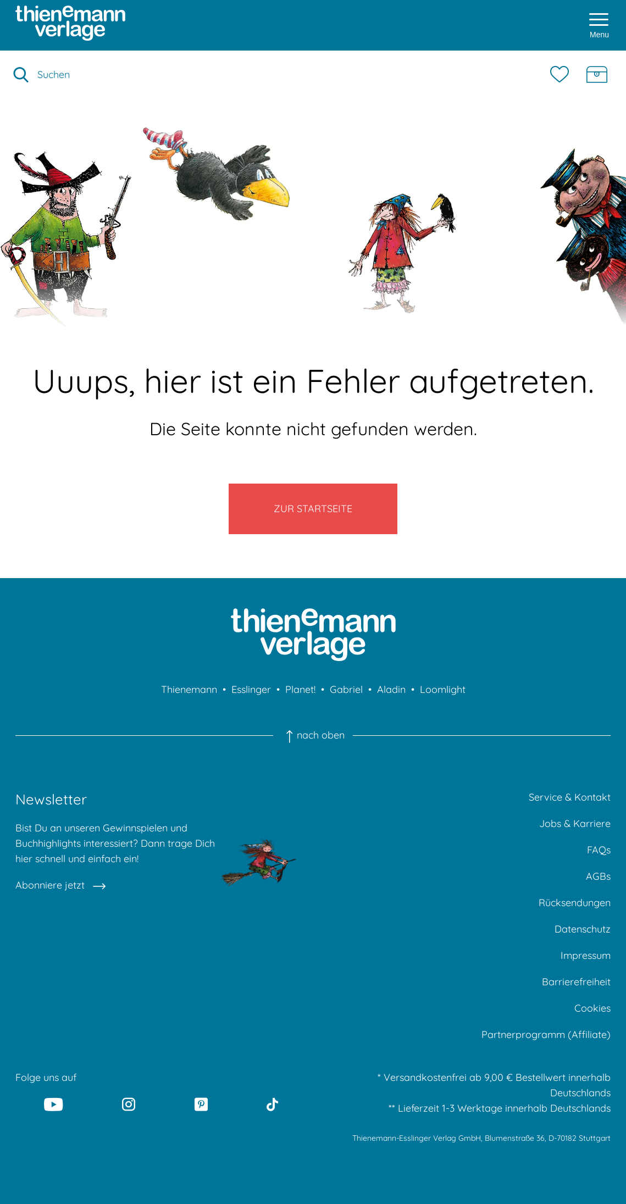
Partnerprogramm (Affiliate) (546, 1034)
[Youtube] (54, 1104)
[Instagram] (128, 1104)
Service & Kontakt (570, 797)
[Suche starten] (21, 74)
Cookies (592, 1008)
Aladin (391, 689)
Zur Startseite (313, 508)
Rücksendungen (575, 902)
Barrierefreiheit (576, 981)
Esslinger (251, 689)
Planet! (300, 689)
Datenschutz (583, 929)
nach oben (312, 735)
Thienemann (189, 689)
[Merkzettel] (562, 74)
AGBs (598, 876)
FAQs (599, 850)
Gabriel (346, 689)
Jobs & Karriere (575, 823)
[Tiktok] (272, 1104)
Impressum (586, 955)
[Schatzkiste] (596, 74)
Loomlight (443, 689)
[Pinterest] (201, 1104)
